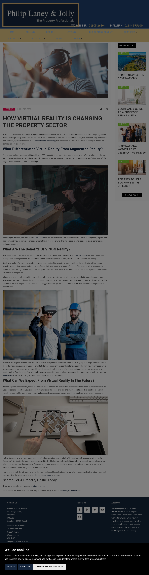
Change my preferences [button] (49, 567)
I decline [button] (25, 567)
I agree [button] (11, 567)
